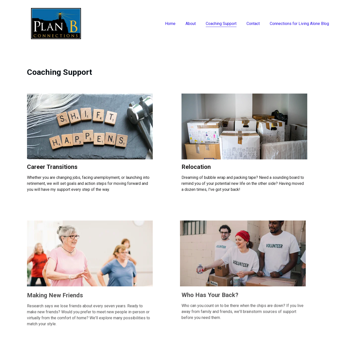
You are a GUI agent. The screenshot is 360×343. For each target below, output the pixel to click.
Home (170, 23)
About (191, 23)
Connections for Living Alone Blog (299, 23)
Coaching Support (221, 23)
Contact (253, 23)
